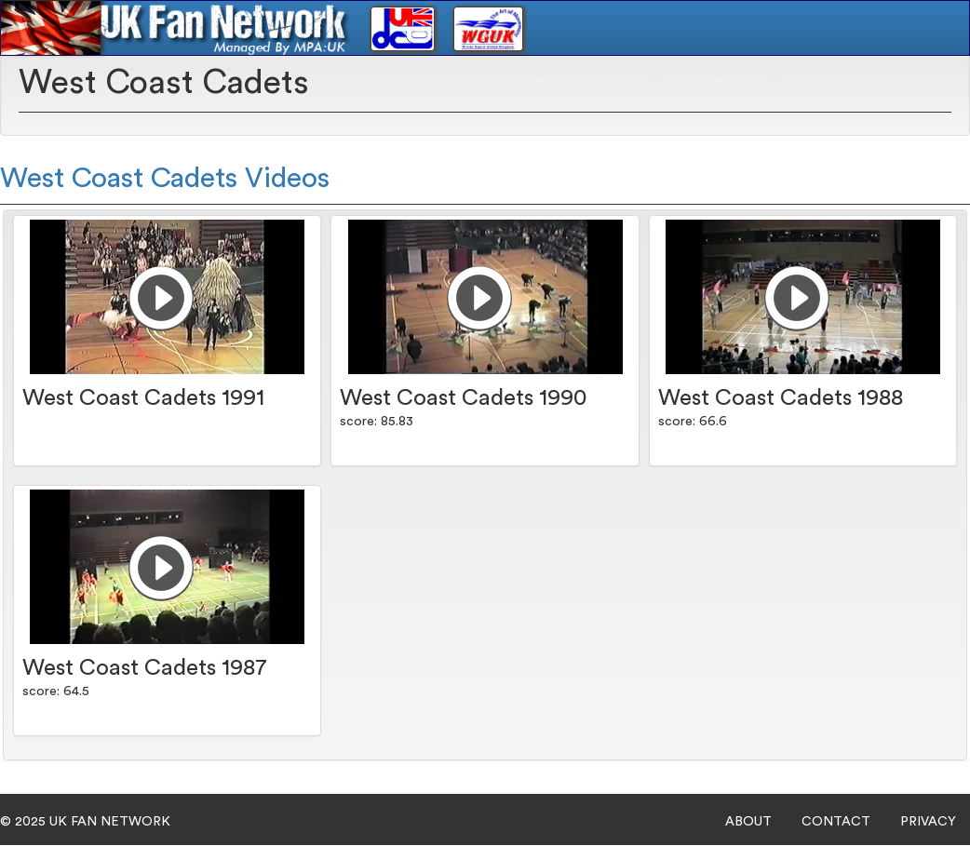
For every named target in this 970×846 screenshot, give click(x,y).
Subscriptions (907, 80)
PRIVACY (928, 821)
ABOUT (748, 821)
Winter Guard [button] (732, 80)
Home (527, 80)
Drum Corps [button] (615, 80)
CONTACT (836, 821)
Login (822, 80)
